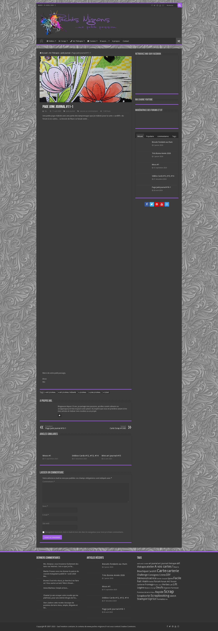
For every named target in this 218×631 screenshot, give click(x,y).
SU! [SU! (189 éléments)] (154, 598)
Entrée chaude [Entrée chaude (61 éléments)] (162, 579)
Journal (83, 392)
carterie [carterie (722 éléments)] (173, 571)
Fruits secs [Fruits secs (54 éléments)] (158, 585)
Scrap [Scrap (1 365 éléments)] (169, 591)
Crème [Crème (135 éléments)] (162, 575)
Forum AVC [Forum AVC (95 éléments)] (165, 581)
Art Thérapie (76, 41)
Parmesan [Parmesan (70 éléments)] (175, 588)
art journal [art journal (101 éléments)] (153, 563)
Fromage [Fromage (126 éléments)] (149, 584)
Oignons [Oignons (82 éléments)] (167, 588)
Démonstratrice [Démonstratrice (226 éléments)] (146, 578)
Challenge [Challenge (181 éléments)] (142, 574)
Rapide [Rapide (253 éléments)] (159, 592)
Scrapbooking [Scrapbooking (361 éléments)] (160, 595)
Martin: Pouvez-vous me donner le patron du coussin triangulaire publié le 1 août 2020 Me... (61, 573)
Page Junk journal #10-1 (59, 427)
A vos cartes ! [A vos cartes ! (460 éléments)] (164, 566)
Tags (174, 136)
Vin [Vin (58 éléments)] (166, 599)
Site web (46, 523)
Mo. (46, 111)
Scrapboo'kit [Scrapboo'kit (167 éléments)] (143, 595)
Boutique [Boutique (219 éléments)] (142, 571)
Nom (45, 506)
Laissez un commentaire (89, 111)
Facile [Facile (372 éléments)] (177, 578)
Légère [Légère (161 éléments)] (140, 587)
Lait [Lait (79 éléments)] (171, 585)
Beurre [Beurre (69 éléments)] (176, 567)
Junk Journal (65, 53)
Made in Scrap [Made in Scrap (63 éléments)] (150, 588)
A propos (116, 41)
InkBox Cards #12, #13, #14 (85, 455)
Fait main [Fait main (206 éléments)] (142, 581)
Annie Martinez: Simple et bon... (55, 588)
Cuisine (91, 41)
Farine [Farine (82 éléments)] (151, 582)
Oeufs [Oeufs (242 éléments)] (159, 587)
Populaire (150, 136)
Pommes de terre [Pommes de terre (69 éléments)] (143, 592)
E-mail (46, 515)
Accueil (41, 41)
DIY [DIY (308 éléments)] (168, 574)
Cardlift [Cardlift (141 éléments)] (152, 571)
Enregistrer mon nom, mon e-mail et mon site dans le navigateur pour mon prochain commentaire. (84, 532)
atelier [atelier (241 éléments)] (150, 566)
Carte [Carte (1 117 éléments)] (161, 570)
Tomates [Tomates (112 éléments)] (161, 599)
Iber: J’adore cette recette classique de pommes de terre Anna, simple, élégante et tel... (60, 605)
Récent (140, 136)
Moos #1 (47, 455)
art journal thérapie (67, 392)
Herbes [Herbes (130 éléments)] (165, 584)
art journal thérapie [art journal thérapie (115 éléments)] (167, 563)
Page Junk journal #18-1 (161, 187)
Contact (126, 41)
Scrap (62, 41)
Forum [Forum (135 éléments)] (157, 581)
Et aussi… (104, 41)
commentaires (163, 136)
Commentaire (49, 482)
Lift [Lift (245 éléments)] (175, 584)
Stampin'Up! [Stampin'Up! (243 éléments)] (144, 599)
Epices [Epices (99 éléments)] (170, 578)
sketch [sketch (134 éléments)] (173, 596)
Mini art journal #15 (111, 455)
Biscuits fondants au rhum (162, 142)
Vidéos (50, 41)
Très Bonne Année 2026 (161, 153)
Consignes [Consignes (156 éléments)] (153, 574)
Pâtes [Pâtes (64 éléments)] (153, 592)
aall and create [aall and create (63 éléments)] (142, 564)
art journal (51, 392)
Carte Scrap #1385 (111, 427)
